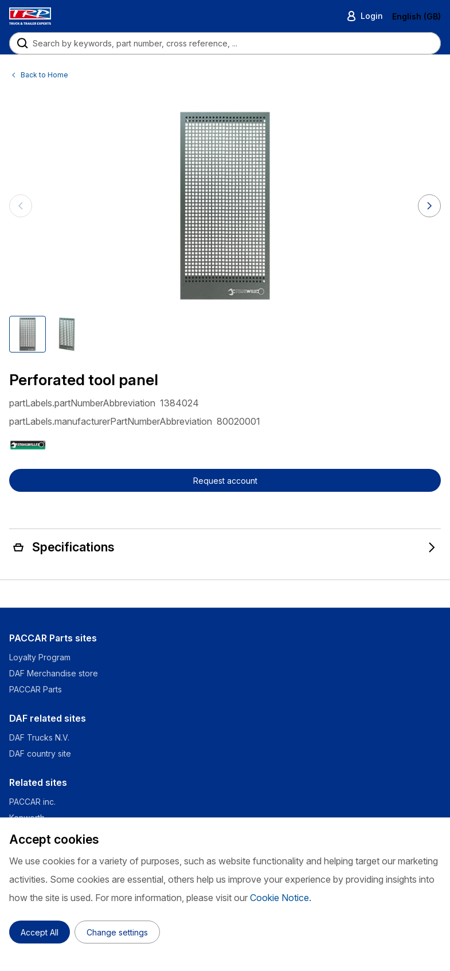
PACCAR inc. (32, 801)
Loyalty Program (40, 657)
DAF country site (40, 753)
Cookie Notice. (280, 897)
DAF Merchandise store (53, 673)
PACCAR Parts (35, 689)
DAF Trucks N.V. (39, 737)
